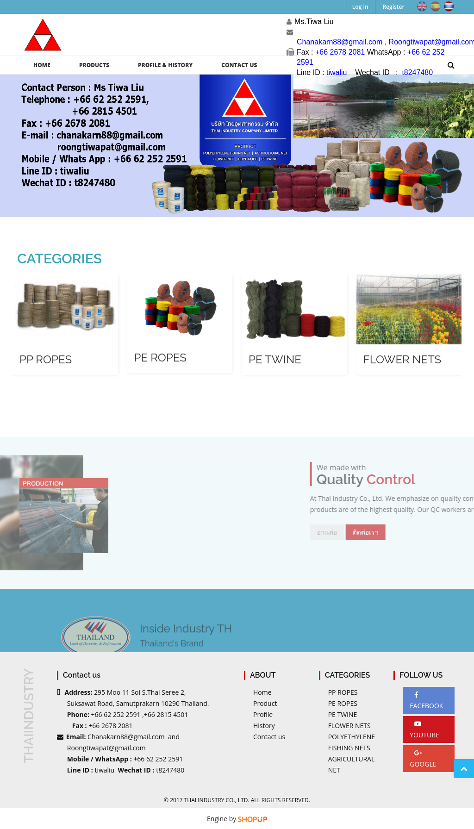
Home (262, 692)
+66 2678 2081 (110, 725)
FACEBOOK (426, 701)
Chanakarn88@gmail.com (126, 736)
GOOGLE (423, 759)
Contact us (269, 736)
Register (393, 7)
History (264, 725)
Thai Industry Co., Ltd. (216, 800)
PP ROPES (343, 692)
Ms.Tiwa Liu (314, 21)
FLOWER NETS (349, 725)
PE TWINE (342, 714)
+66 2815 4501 (166, 714)
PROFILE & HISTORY (165, 65)
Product (265, 703)
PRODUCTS (94, 65)
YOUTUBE (424, 730)
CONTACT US (239, 65)
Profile (263, 714)
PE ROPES (342, 703)
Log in (360, 7)
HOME (41, 65)
